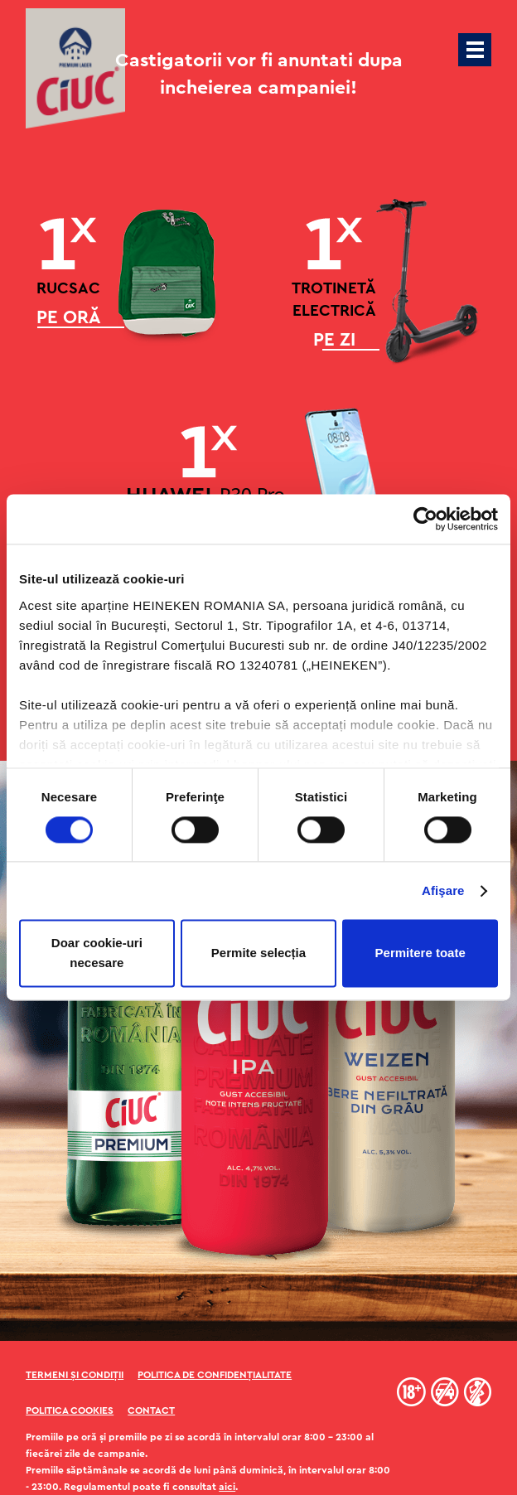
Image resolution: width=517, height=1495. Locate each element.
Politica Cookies (70, 1410)
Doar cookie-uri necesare (97, 953)
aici (227, 1486)
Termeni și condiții (74, 1374)
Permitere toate (420, 953)
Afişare (443, 890)
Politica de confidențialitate (215, 1374)
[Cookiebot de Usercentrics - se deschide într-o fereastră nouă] (425, 518)
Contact (151, 1410)
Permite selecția (258, 953)
